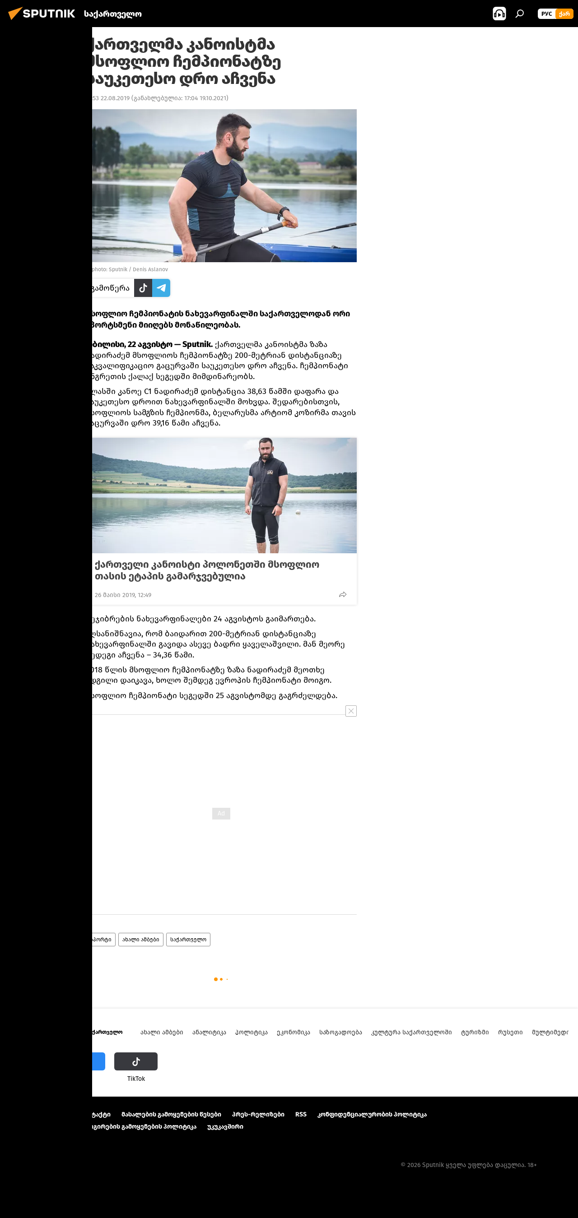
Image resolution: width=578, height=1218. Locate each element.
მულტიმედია (552, 1032)
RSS (301, 1114)
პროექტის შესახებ (38, 1114)
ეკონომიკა (293, 1032)
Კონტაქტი (95, 1114)
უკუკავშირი (225, 1126)
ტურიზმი (475, 1032)
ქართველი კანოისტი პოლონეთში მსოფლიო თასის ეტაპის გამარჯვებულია (207, 570)
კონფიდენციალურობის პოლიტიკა (372, 1114)
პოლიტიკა (251, 1032)
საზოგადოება (340, 1032)
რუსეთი (510, 1032)
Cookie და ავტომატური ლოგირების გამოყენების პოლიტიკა (102, 1126)
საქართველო (188, 939)
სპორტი (101, 939)
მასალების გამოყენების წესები (171, 1114)
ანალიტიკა (209, 1032)
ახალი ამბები (140, 939)
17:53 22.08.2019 (108, 98)
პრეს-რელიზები (258, 1114)
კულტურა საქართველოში (411, 1032)
